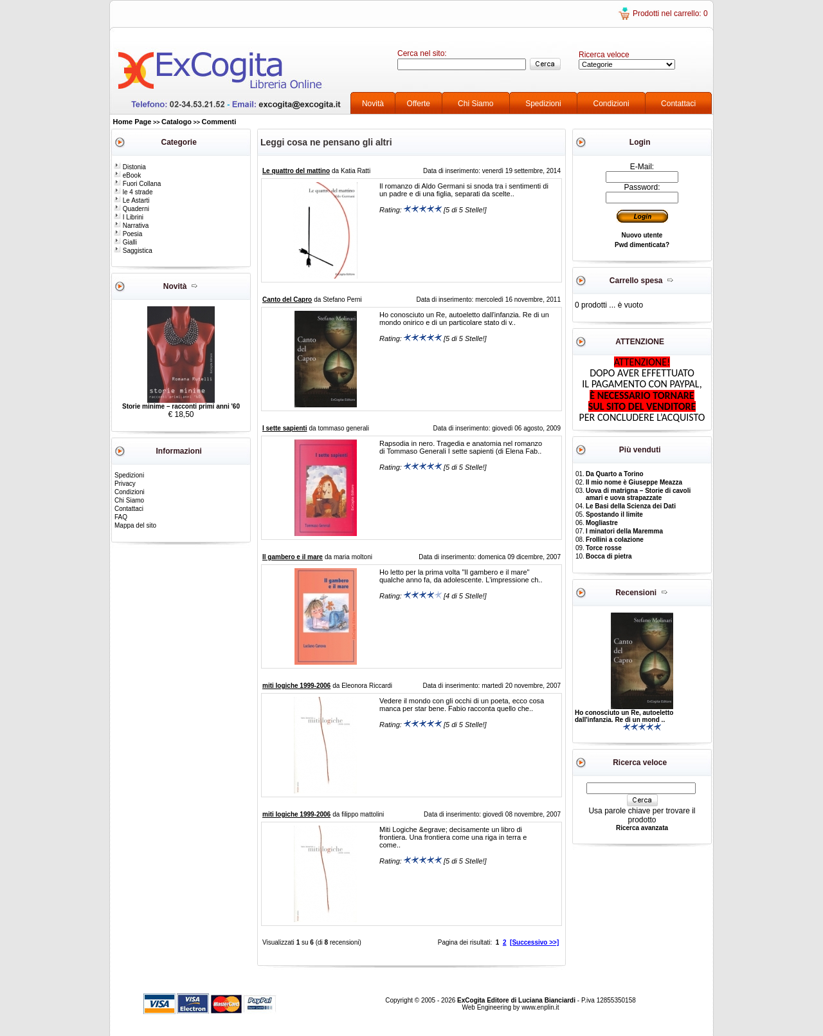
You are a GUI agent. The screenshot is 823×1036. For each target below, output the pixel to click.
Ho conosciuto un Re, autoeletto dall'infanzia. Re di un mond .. (624, 716)
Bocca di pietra (609, 556)
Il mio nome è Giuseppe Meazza (634, 482)
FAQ (120, 517)
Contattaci (678, 103)
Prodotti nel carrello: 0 (670, 13)
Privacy (125, 483)
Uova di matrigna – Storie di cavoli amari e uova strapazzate (638, 494)
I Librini (128, 217)
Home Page (132, 121)
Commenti (219, 121)
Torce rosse (604, 547)
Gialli (125, 242)
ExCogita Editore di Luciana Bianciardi (517, 1000)
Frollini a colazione (615, 539)
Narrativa (131, 225)
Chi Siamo (475, 103)
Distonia (130, 167)
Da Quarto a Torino (615, 473)
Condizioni (611, 103)
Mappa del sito (135, 525)
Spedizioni (543, 103)
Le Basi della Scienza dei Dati (631, 506)
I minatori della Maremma (624, 531)
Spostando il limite (614, 514)
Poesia (128, 233)
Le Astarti (131, 200)
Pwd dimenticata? (642, 244)
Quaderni (131, 208)
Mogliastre (602, 522)
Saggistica (133, 250)
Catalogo (176, 121)
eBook (127, 175)
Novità (373, 103)
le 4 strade (133, 192)
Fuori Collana (137, 183)
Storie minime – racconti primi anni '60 (181, 406)
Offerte (418, 103)
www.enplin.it (540, 1007)
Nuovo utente (642, 235)
